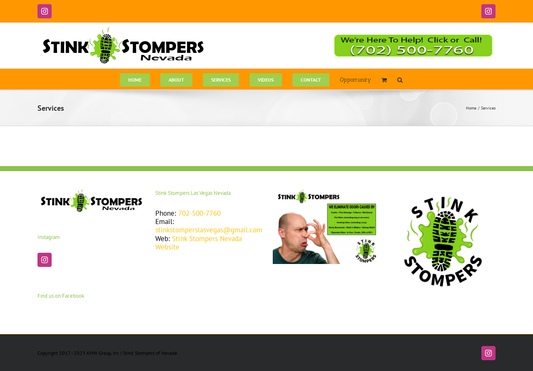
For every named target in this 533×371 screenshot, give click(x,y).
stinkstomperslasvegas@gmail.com (208, 229)
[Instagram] (44, 260)
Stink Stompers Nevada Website (198, 242)
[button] (400, 79)
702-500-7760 (199, 213)
